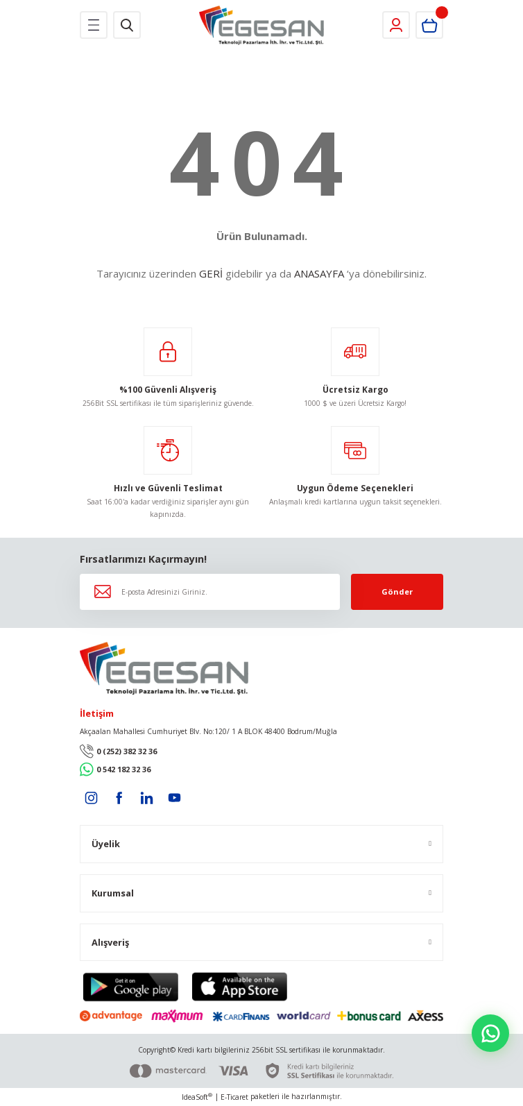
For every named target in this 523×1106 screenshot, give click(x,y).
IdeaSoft (197, 1097)
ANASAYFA (319, 273)
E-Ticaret (234, 1097)
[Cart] (429, 25)
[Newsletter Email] (210, 592)
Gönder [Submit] (397, 591)
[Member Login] (396, 25)
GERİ (211, 273)
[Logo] (262, 25)
